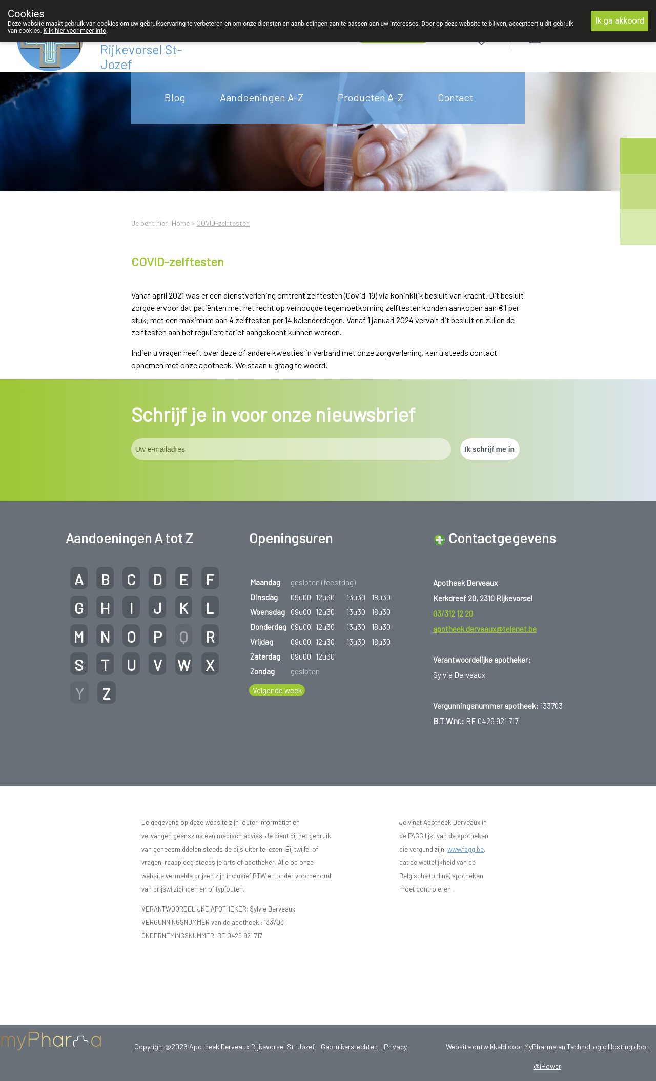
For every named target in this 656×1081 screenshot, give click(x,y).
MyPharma (540, 1046)
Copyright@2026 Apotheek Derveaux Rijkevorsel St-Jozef (224, 1046)
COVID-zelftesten (223, 223)
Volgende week (277, 690)
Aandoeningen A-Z (261, 97)
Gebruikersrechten (349, 1046)
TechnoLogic (586, 1046)
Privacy (395, 1046)
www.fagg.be (465, 849)
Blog (175, 97)
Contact (455, 97)
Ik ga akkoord (619, 21)
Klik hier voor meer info (75, 30)
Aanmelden (571, 36)
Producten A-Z (370, 97)
